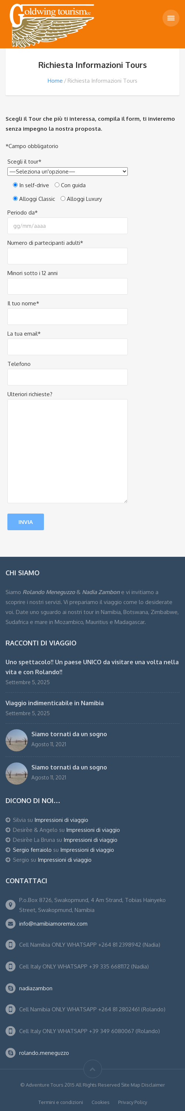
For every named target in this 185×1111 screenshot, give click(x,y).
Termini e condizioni (60, 1102)
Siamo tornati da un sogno (69, 734)
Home (55, 80)
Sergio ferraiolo (32, 849)
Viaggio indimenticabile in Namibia (55, 703)
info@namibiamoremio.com (53, 923)
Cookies (101, 1102)
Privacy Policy (132, 1102)
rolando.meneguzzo (44, 1052)
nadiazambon (35, 988)
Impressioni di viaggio (61, 819)
